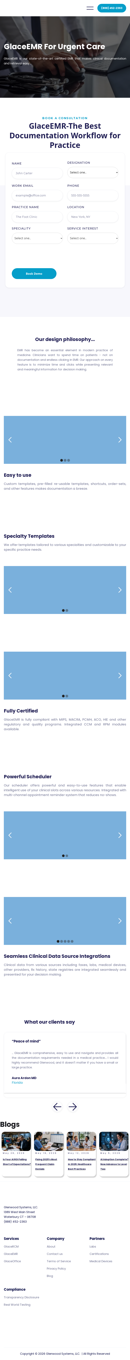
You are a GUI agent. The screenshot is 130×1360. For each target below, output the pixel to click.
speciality (21, 230)
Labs (93, 1246)
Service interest (82, 230)
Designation (78, 165)
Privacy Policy (56, 1268)
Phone (73, 188)
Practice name (25, 209)
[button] (90, 8)
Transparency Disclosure (21, 1297)
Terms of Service (59, 1261)
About (51, 1246)
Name (17, 165)
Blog (50, 1276)
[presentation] (36, 258)
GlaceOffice (12, 1261)
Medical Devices (101, 1261)
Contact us (55, 1254)
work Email (22, 188)
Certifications (99, 1254)
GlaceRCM (11, 1246)
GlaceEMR (11, 1254)
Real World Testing (17, 1304)
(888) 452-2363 (111, 8)
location (75, 209)
